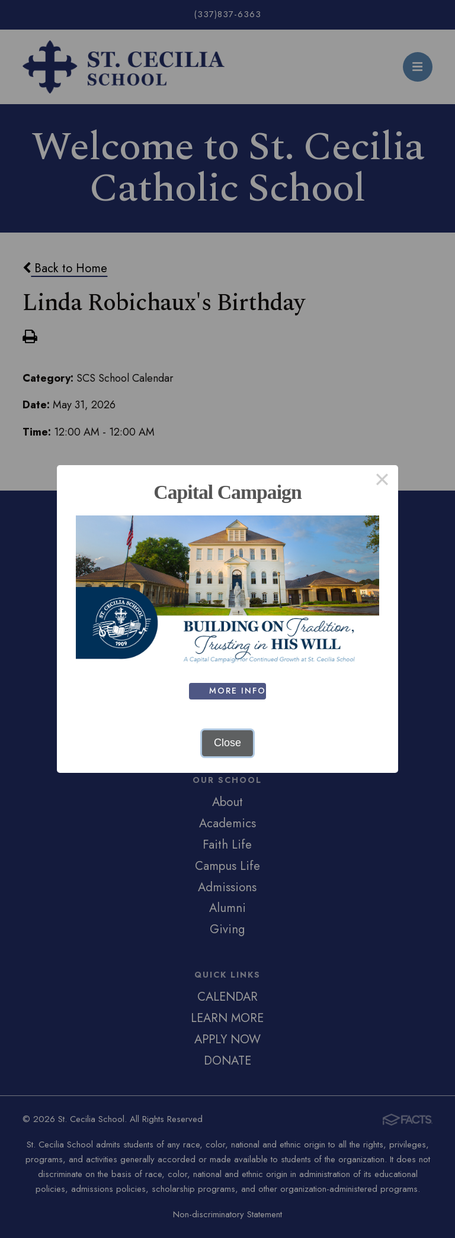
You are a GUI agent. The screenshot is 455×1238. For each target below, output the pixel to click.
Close (227, 743)
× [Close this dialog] (382, 481)
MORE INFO (238, 691)
